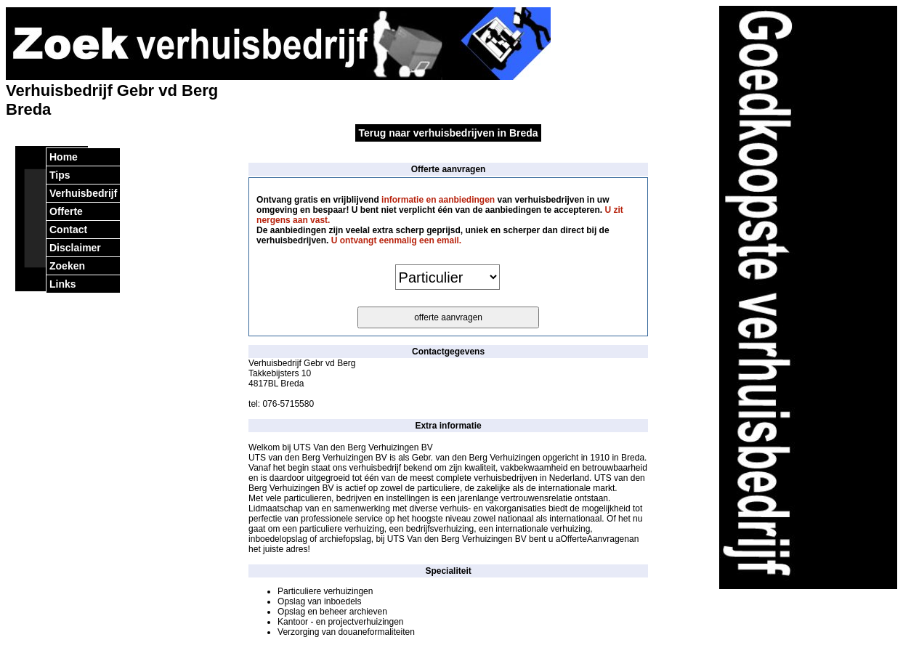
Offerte (66, 211)
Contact (68, 229)
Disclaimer (75, 248)
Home (63, 157)
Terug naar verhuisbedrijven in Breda (448, 133)
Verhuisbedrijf (83, 193)
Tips (59, 175)
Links (62, 284)
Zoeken (67, 266)
